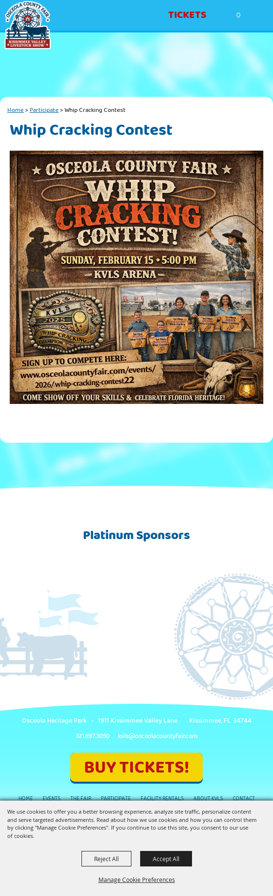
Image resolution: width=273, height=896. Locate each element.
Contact (244, 798)
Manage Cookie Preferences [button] (136, 879)
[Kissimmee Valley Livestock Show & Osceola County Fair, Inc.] (27, 25)
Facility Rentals (162, 798)
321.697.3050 (93, 736)
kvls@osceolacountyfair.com (158, 736)
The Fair (80, 798)
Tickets (187, 15)
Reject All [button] (106, 859)
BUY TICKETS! (136, 767)
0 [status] (238, 15)
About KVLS (208, 798)
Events (52, 798)
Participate (44, 110)
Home (15, 110)
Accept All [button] (166, 859)
